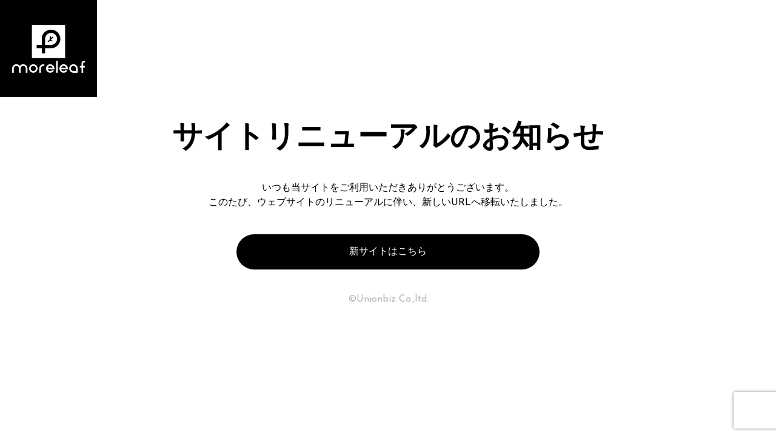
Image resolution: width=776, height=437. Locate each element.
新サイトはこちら (388, 252)
